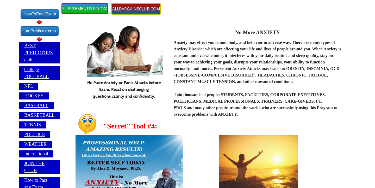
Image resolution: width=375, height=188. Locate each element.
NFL (28, 86)
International (36, 153)
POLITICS (34, 134)
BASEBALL (36, 105)
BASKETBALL (39, 115)
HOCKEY (34, 95)
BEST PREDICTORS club (38, 52)
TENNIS (32, 124)
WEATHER (35, 144)
